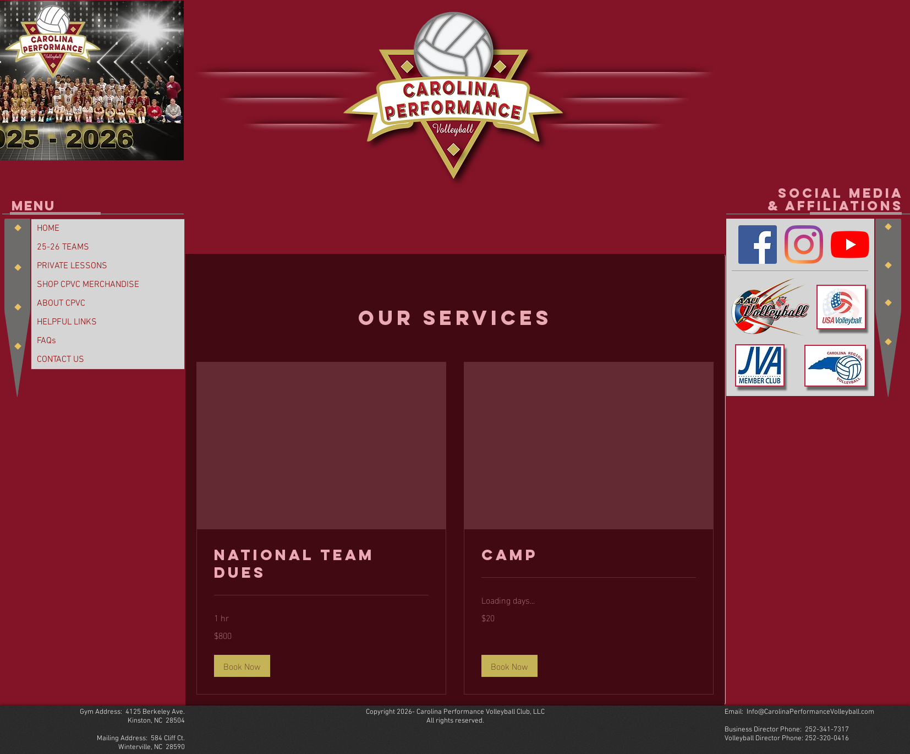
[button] (242, 666)
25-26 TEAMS (63, 247)
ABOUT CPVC (61, 303)
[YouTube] (850, 244)
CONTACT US (60, 359)
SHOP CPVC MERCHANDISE (88, 284)
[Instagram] (804, 244)
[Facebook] (757, 244)
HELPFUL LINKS (67, 322)
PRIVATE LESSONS (72, 266)
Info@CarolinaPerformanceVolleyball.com (810, 712)
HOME (48, 228)
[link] (321, 564)
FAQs (46, 340)
